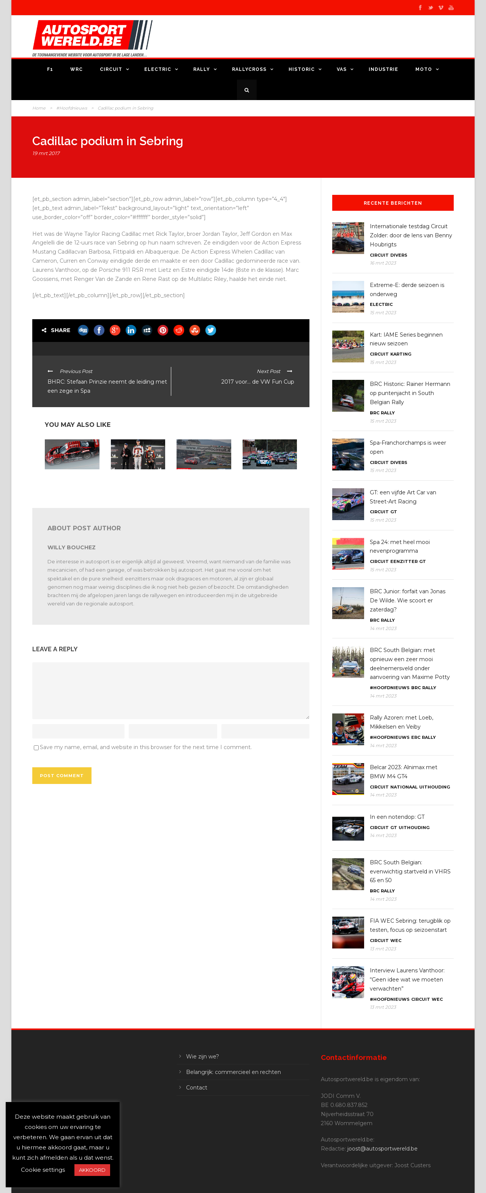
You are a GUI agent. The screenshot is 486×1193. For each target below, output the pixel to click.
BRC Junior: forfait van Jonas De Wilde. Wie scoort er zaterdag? (407, 600)
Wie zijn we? (202, 1056)
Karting (400, 354)
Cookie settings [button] (43, 1169)
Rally (201, 69)
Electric (157, 69)
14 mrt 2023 (383, 628)
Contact (196, 1087)
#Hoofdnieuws (71, 108)
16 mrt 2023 (383, 263)
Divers (398, 255)
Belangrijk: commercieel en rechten (233, 1072)
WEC (395, 940)
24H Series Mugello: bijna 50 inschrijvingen (204, 478)
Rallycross (249, 69)
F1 (50, 69)
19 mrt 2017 (46, 153)
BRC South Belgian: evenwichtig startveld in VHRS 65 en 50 (410, 871)
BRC (374, 412)
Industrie (383, 69)
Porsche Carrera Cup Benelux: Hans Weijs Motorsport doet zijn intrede (266, 484)
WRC (76, 69)
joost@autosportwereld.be (382, 1148)
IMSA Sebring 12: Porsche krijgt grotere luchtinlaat (68, 481)
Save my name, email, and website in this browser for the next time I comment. (146, 747)
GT (393, 511)
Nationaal (404, 787)
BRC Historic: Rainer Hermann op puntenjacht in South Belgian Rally (410, 393)
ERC (415, 737)
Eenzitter (404, 561)
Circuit (111, 69)
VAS (342, 69)
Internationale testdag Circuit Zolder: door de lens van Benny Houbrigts (411, 235)
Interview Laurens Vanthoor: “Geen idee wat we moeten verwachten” (407, 979)
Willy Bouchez (71, 547)
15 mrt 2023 (383, 312)
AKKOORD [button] (92, 1170)
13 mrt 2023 (383, 949)
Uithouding (434, 787)
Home (39, 108)
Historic (302, 69)
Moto (423, 69)
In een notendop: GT (397, 817)
